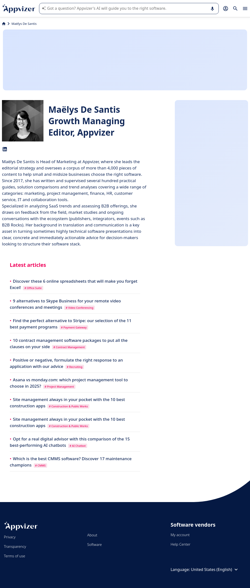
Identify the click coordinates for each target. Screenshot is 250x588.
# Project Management (59, 386)
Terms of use (14, 555)
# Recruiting (75, 367)
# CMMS (40, 465)
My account (180, 534)
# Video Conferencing (79, 307)
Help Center (180, 544)
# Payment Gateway (74, 327)
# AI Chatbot (78, 446)
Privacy (9, 536)
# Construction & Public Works (68, 406)
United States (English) (215, 569)
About (92, 534)
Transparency (15, 546)
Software (94, 544)
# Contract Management (69, 347)
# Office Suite (33, 288)
